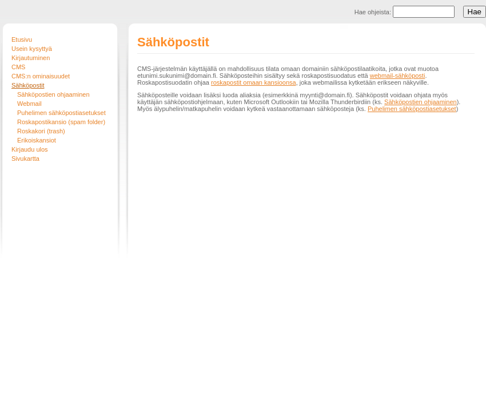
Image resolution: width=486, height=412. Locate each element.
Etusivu (21, 39)
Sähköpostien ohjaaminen (53, 94)
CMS (18, 67)
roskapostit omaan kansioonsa (253, 82)
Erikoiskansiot (36, 140)
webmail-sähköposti (397, 75)
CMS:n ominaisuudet (40, 76)
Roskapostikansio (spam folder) (61, 121)
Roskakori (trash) (41, 131)
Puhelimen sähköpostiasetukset (61, 112)
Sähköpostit (27, 85)
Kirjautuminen (30, 57)
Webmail (29, 103)
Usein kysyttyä (31, 48)
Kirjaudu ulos (29, 149)
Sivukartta (25, 158)
